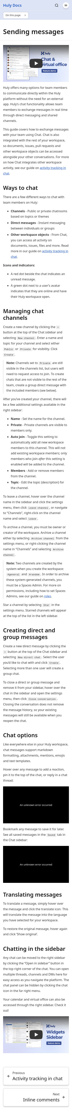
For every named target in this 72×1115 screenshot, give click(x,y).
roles (47, 596)
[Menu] (66, 5)
